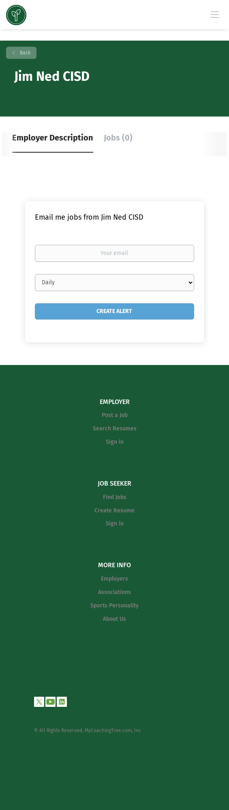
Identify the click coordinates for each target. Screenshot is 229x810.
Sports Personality (114, 605)
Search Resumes (115, 428)
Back (24, 53)
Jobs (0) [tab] (118, 138)
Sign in (115, 441)
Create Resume (114, 510)
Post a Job (115, 415)
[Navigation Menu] (215, 14)
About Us (114, 619)
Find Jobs (114, 497)
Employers (114, 578)
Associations (114, 592)
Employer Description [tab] (52, 138)
